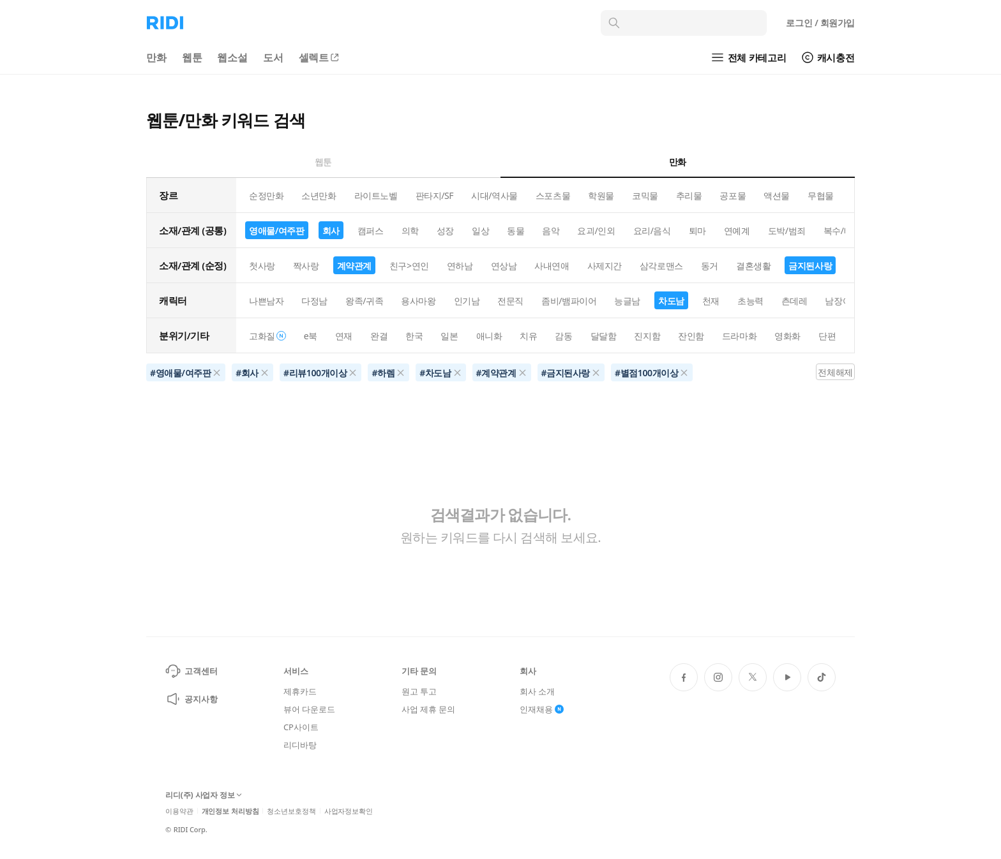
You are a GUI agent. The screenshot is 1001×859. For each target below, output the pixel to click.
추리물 (689, 195)
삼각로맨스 (661, 266)
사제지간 (604, 266)
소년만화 (318, 195)
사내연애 (551, 266)
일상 (480, 230)
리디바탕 (299, 745)
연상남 (504, 266)
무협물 (821, 195)
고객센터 (191, 671)
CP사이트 (300, 727)
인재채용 (542, 709)
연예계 (737, 230)
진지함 (647, 336)
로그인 (820, 23)
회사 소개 (537, 691)
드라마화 (739, 336)
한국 (414, 336)
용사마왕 (418, 301)
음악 (550, 230)
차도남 (671, 301)
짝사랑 (306, 266)
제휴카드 (299, 691)
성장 (445, 230)
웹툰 (192, 57)
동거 (709, 266)
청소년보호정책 (291, 811)
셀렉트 (320, 57)
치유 (528, 336)
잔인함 (691, 336)
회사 (331, 230)
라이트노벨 (376, 195)
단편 (827, 336)
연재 (343, 336)
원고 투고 (419, 691)
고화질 (267, 336)
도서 (273, 57)
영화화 (787, 336)
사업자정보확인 (348, 811)
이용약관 (179, 811)
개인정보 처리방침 (230, 811)
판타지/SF (435, 195)
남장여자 (842, 301)
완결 (379, 336)
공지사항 (191, 699)
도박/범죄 (787, 230)
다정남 (314, 301)
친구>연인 (409, 266)
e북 (310, 336)
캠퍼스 (371, 230)
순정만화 (266, 195)
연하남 (460, 266)
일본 (449, 336)
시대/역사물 (494, 195)
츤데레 (794, 301)
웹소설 (232, 57)
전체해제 (835, 372)
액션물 (777, 195)
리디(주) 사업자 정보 (203, 795)
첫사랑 (262, 266)
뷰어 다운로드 (309, 709)
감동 (563, 336)
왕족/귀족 (364, 301)
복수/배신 (842, 230)
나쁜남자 (266, 301)
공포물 (732, 195)
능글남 (627, 301)
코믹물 (645, 195)
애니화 (489, 336)
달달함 (604, 336)
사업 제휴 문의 (428, 709)
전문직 (510, 301)
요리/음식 (652, 230)
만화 (156, 57)
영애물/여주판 (277, 230)
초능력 (750, 301)
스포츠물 (553, 195)
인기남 (467, 301)
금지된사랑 (810, 266)
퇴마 (697, 230)
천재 (710, 301)
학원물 (601, 195)
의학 (410, 230)
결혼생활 (753, 266)
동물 (515, 230)
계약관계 (354, 266)
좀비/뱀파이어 (568, 301)
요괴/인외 (596, 230)
